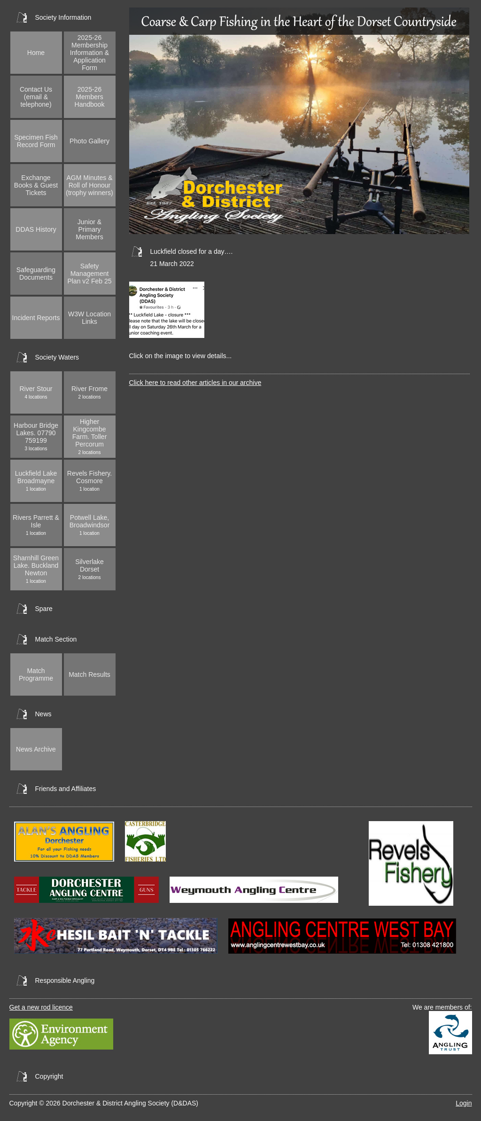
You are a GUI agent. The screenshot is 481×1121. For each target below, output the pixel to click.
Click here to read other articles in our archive (195, 382)
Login (464, 1103)
